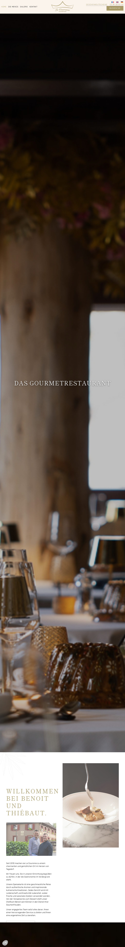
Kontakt (33, 7)
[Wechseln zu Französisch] (112, 2)
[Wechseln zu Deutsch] (122, 2)
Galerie (24, 7)
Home (3, 7)
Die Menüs (13, 7)
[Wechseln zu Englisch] (117, 2)
